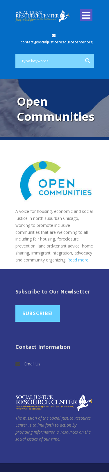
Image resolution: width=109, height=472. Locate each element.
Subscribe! (37, 313)
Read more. (78, 260)
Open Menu (86, 15)
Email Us (32, 364)
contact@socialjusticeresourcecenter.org (56, 42)
